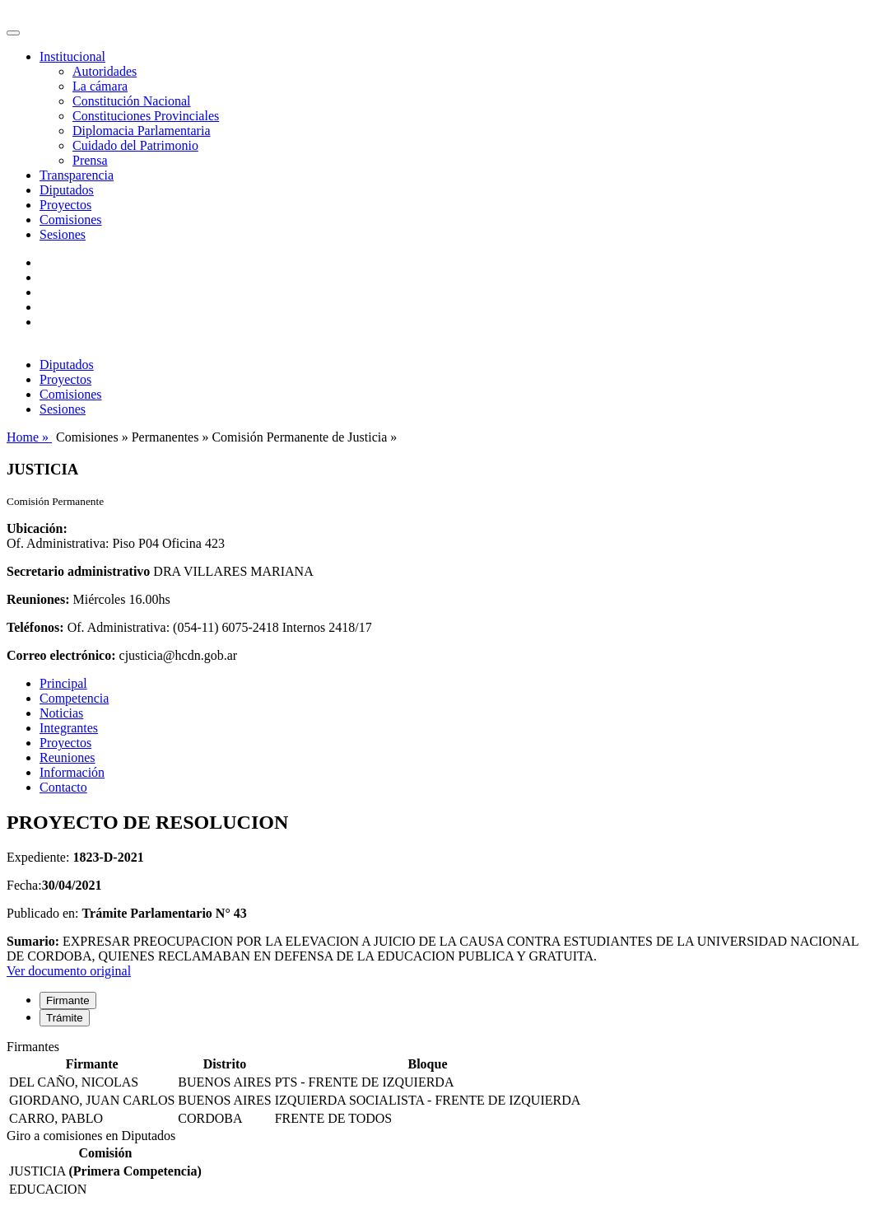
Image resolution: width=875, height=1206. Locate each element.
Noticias (61, 713)
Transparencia (77, 175)
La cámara (100, 86)
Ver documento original (69, 971)
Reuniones (67, 757)
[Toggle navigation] (13, 32)
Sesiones (63, 234)
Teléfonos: (35, 627)
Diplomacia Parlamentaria (141, 131)
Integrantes (69, 728)
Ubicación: (37, 528)
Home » (29, 437)
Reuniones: (38, 599)
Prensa (90, 160)
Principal (63, 683)
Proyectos (65, 205)
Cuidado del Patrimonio (135, 145)
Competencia (74, 698)
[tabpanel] (437, 1084)
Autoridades (104, 71)
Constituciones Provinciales (145, 116)
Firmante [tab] (68, 1000)
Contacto (63, 787)
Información (72, 772)
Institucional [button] (72, 56)
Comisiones (71, 220)
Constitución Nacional (131, 101)
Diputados (67, 190)
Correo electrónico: (61, 655)
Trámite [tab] (64, 1018)
